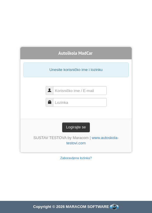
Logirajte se (76, 127)
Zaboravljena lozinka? (76, 158)
